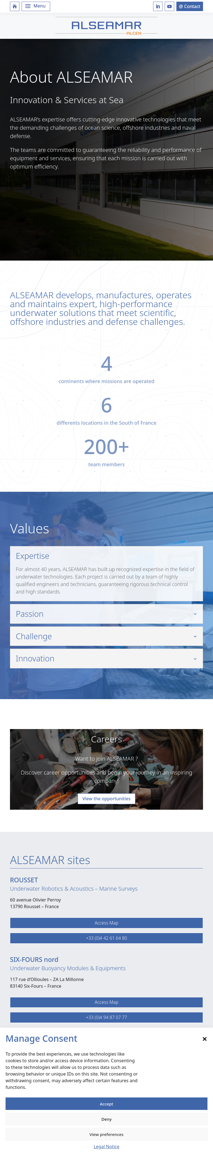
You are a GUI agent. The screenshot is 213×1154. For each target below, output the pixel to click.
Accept (106, 1104)
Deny (107, 1119)
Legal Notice (107, 1146)
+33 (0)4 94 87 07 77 (106, 1017)
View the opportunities (106, 799)
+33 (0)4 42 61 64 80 (106, 938)
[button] (204, 1038)
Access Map (106, 923)
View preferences (107, 1134)
